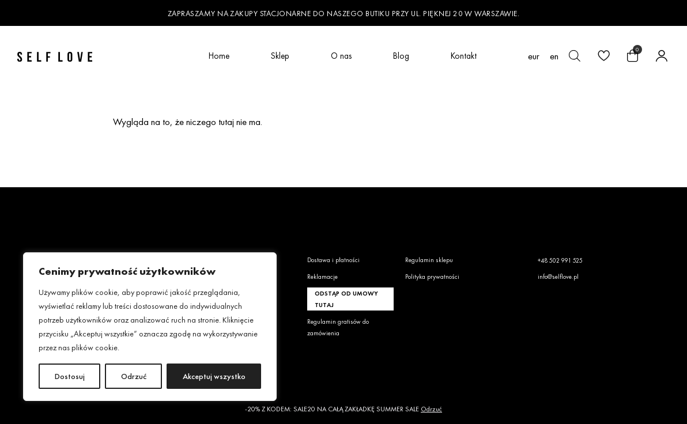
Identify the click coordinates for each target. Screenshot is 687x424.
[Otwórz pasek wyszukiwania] (574, 56)
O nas (341, 55)
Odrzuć (133, 376)
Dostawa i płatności (333, 260)
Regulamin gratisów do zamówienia (338, 327)
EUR (533, 56)
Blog (401, 55)
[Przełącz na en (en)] (554, 56)
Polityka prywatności (432, 276)
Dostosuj (70, 376)
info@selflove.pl (558, 276)
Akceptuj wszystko (214, 376)
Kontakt (464, 55)
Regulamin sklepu (429, 260)
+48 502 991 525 (560, 260)
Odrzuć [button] (431, 409)
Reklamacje (322, 276)
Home (219, 55)
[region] (150, 326)
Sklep (280, 55)
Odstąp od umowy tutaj (346, 299)
